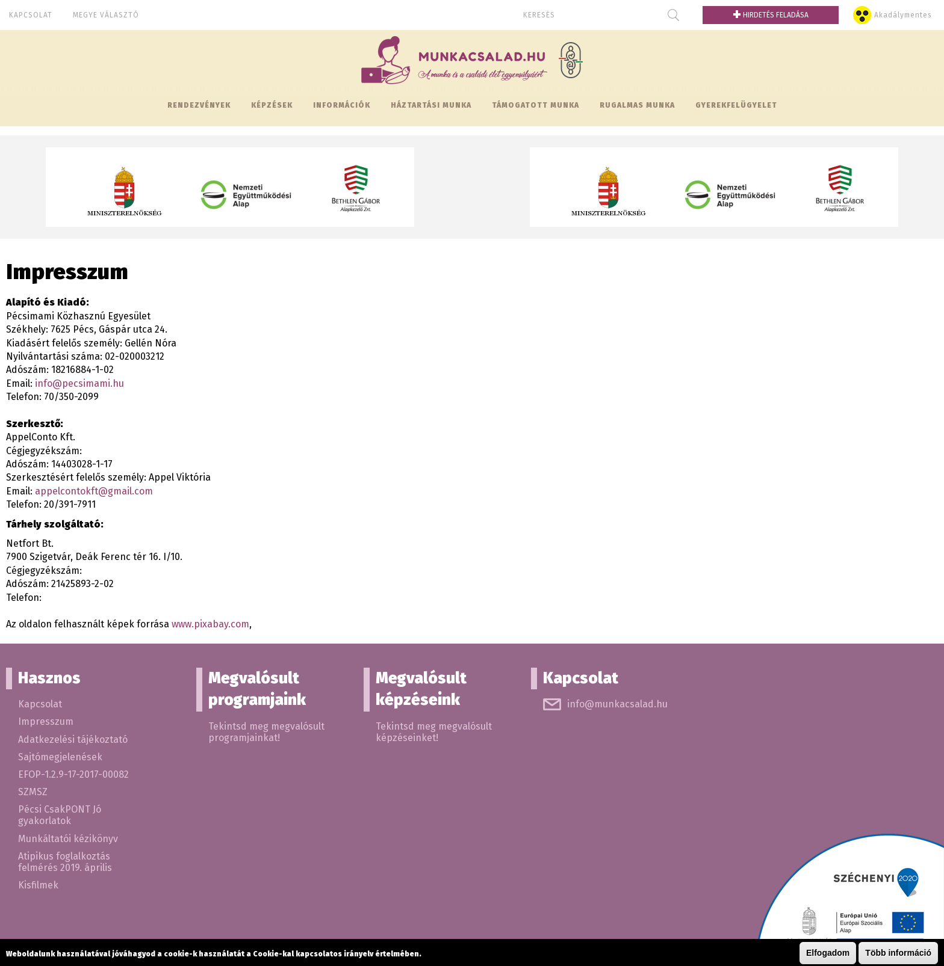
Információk (341, 105)
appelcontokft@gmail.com (94, 491)
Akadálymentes (903, 15)
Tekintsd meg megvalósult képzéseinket (434, 732)
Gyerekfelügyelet (736, 105)
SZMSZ (33, 792)
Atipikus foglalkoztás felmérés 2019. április (65, 862)
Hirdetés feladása (771, 15)
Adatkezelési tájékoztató (73, 739)
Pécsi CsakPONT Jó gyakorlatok (59, 815)
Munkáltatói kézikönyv (68, 838)
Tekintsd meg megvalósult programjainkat (266, 732)
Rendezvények (199, 105)
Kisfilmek (38, 885)
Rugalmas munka (637, 105)
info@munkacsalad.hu (617, 704)
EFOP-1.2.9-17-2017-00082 (73, 774)
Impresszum (45, 721)
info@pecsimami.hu (79, 383)
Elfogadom (827, 953)
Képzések (272, 105)
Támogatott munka (535, 105)
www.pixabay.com (210, 624)
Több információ (898, 953)
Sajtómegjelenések (60, 757)
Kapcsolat (30, 15)
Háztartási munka (431, 105)
